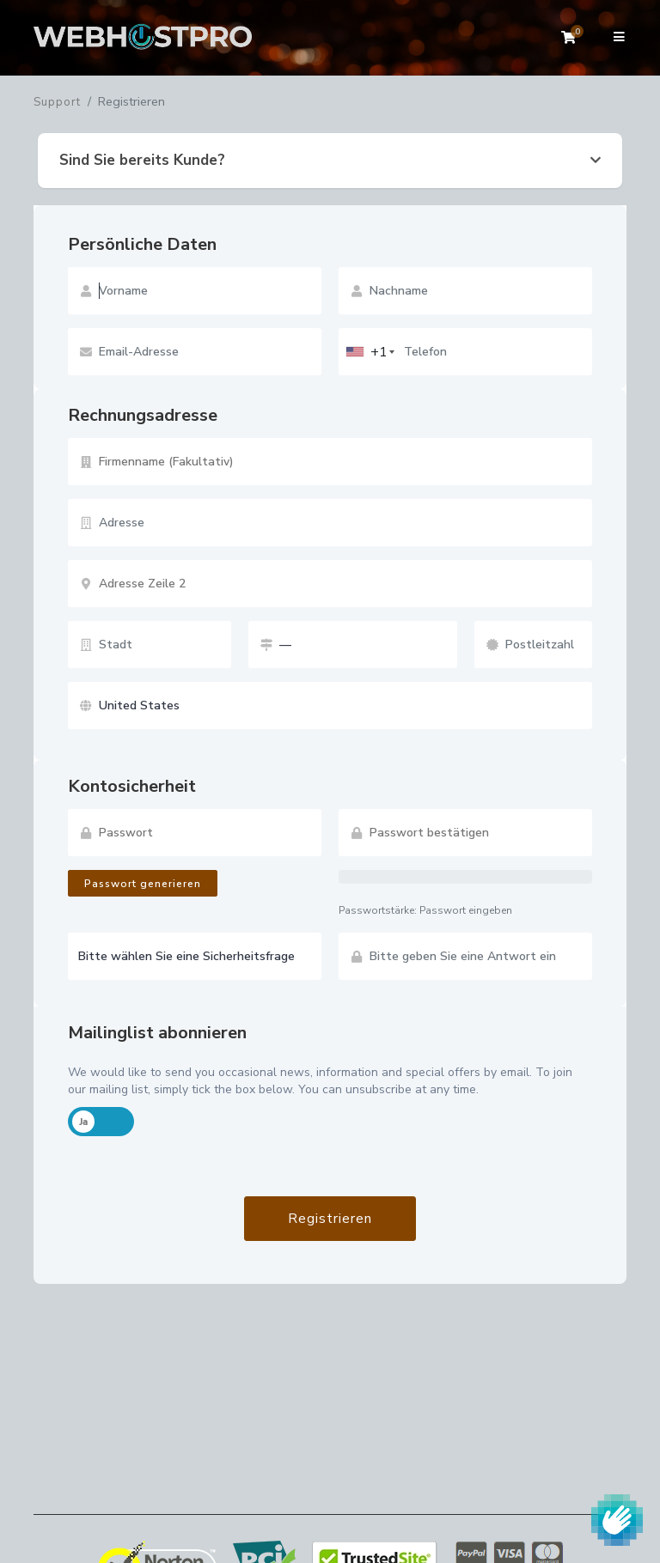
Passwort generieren (142, 884)
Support (57, 102)
